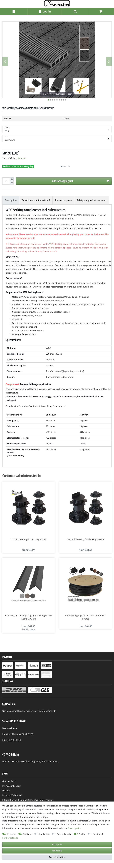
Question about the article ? (36, 200)
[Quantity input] (6, 181)
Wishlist (6, 790)
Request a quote (63, 200)
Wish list (65, 166)
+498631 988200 (15, 721)
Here (4, 761)
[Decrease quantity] (12, 183)
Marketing (44, 834)
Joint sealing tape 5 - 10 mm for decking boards (85, 617)
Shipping (21, 158)
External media (64, 834)
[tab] (10, 200)
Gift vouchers (8, 781)
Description (11, 200)
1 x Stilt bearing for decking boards (29, 539)
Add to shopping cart (80, 181)
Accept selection (57, 857)
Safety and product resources (91, 200)
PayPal (82, 834)
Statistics (27, 834)
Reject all (57, 850)
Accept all (57, 844)
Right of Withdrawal (12, 795)
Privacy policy (74, 828)
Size (6, 137)
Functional (97, 834)
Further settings (10, 838)
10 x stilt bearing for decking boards (85, 539)
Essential (11, 834)
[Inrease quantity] (12, 179)
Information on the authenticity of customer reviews (27, 800)
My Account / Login (11, 786)
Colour (7, 127)
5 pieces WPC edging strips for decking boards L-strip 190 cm (28, 617)
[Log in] (45, 11)
